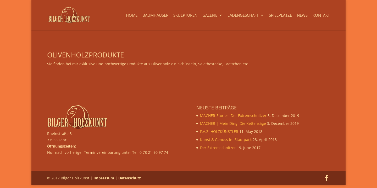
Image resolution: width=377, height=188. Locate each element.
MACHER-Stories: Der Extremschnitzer (233, 115)
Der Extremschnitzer (218, 147)
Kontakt (321, 15)
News (302, 15)
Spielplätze (280, 15)
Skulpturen (185, 15)
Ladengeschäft (243, 15)
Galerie (209, 15)
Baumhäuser (155, 15)
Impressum (103, 177)
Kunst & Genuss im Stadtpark (226, 139)
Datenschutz (129, 177)
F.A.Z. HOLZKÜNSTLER (219, 131)
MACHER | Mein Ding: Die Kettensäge (233, 123)
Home (131, 15)
